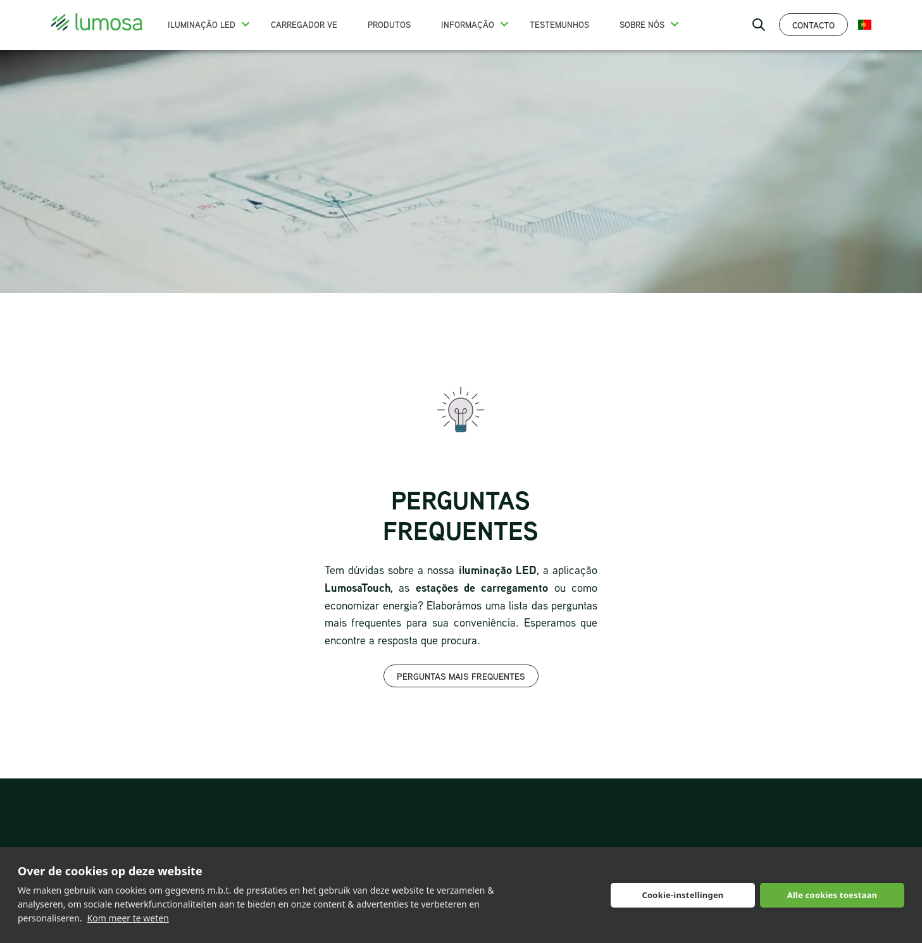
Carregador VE (304, 24)
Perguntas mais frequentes (461, 676)
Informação (467, 24)
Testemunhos (559, 24)
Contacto (813, 25)
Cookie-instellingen (682, 895)
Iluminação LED (201, 24)
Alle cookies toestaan (832, 895)
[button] (245, 24)
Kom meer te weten (128, 918)
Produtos (389, 24)
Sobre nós (642, 24)
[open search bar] (758, 24)
